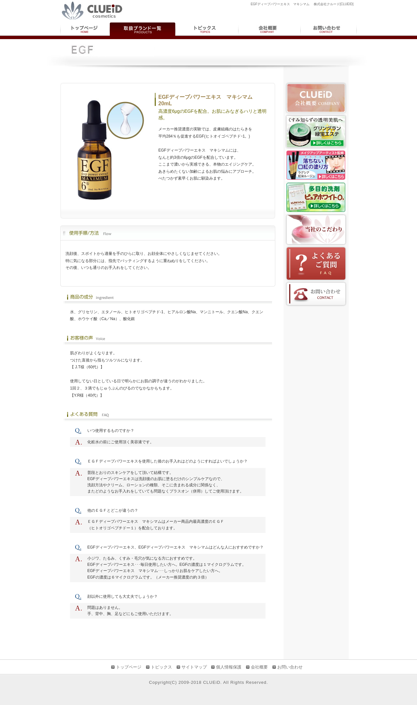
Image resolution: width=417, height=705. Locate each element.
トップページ (128, 667)
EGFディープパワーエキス (111, 547)
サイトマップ (194, 667)
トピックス (161, 667)
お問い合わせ (290, 667)
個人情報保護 (228, 667)
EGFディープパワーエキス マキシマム (173, 547)
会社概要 (259, 667)
